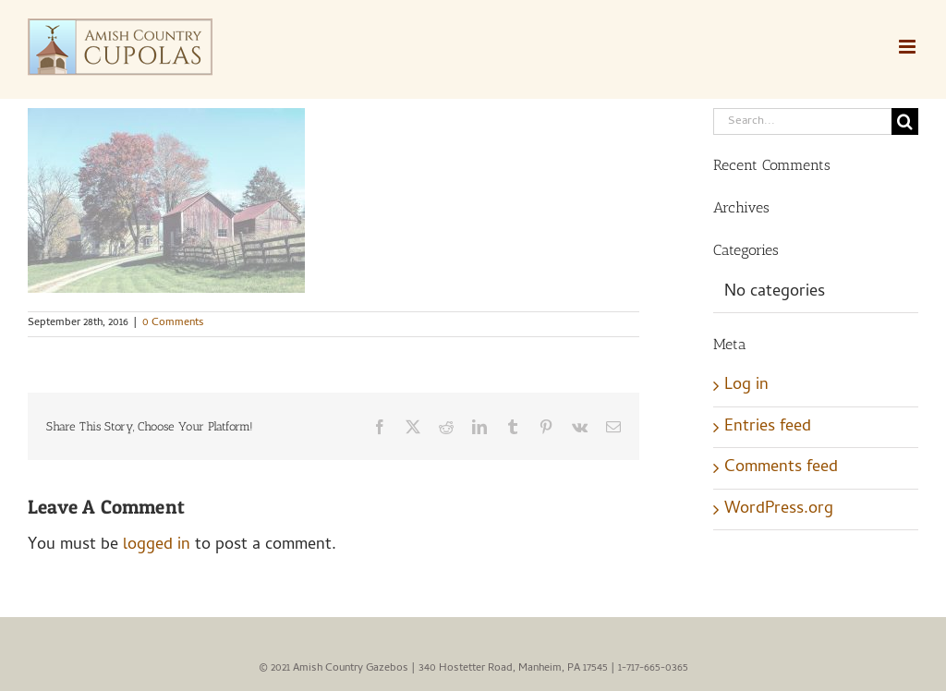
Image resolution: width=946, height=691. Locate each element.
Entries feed (767, 427)
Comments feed (781, 468)
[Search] (904, 121)
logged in (156, 545)
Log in (746, 385)
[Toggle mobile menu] (908, 46)
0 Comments (173, 323)
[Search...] (802, 121)
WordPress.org (778, 509)
